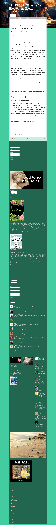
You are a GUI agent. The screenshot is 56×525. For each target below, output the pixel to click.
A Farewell (12, 366)
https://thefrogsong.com (23, 252)
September (14, 504)
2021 (12, 492)
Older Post (43, 138)
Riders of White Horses (17, 336)
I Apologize (15, 310)
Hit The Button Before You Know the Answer (41, 372)
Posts (11, 14)
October (13, 503)
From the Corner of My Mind (18, 314)
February (13, 513)
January (13, 517)
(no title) (15, 305)
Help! (13, 514)
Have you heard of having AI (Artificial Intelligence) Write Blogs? (41, 414)
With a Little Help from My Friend (15, 373)
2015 (12, 519)
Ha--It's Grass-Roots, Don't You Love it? (41, 421)
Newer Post (12, 138)
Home (28, 138)
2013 (12, 522)
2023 (12, 489)
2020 (12, 493)
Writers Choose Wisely (15, 516)
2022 (12, 490)
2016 (12, 499)
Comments (12, 15)
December (14, 500)
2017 (12, 497)
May (13, 510)
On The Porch (12, 372)
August (13, 506)
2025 (12, 486)
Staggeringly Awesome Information (19, 345)
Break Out (15, 327)
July (13, 507)
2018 (12, 496)
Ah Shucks (15, 323)
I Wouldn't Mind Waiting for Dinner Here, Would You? (15, 370)
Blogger (30, 429)
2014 (12, 521)
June (13, 509)
